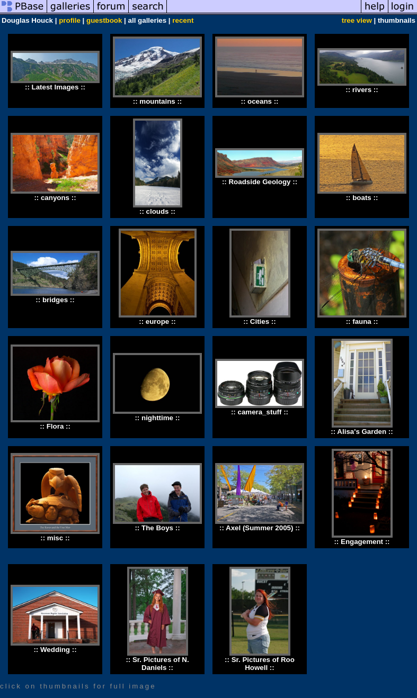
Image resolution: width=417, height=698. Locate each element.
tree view (357, 20)
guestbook (104, 20)
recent (182, 20)
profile (70, 20)
